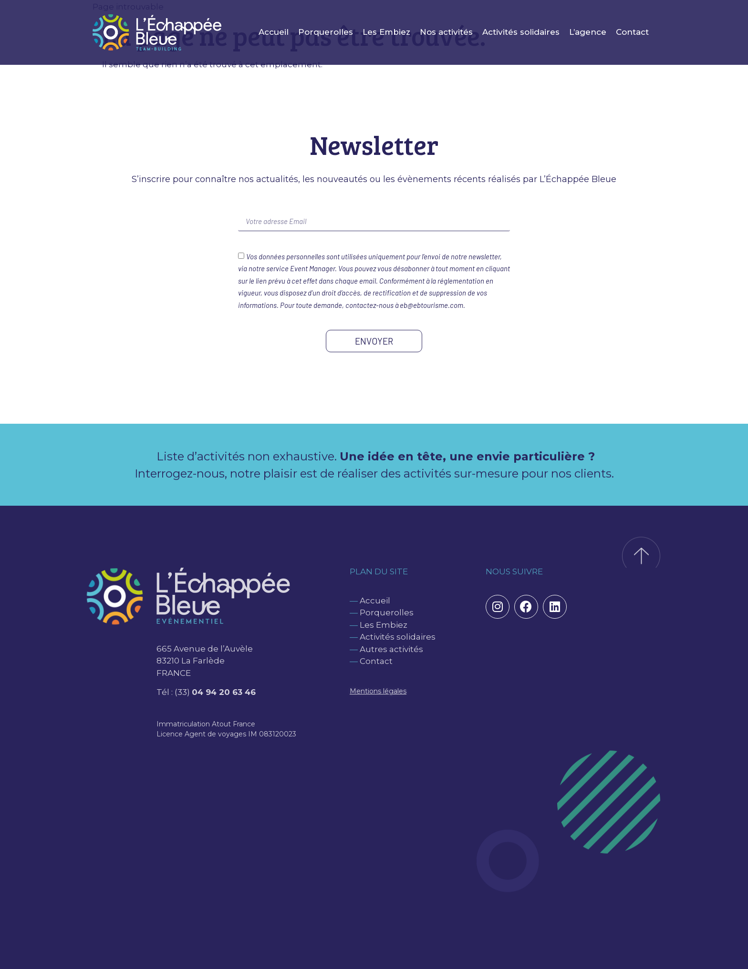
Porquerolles (325, 32)
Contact (632, 32)
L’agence (587, 32)
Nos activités (446, 32)
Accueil (274, 32)
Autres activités (391, 649)
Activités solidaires (521, 32)
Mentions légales (378, 691)
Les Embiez (386, 32)
